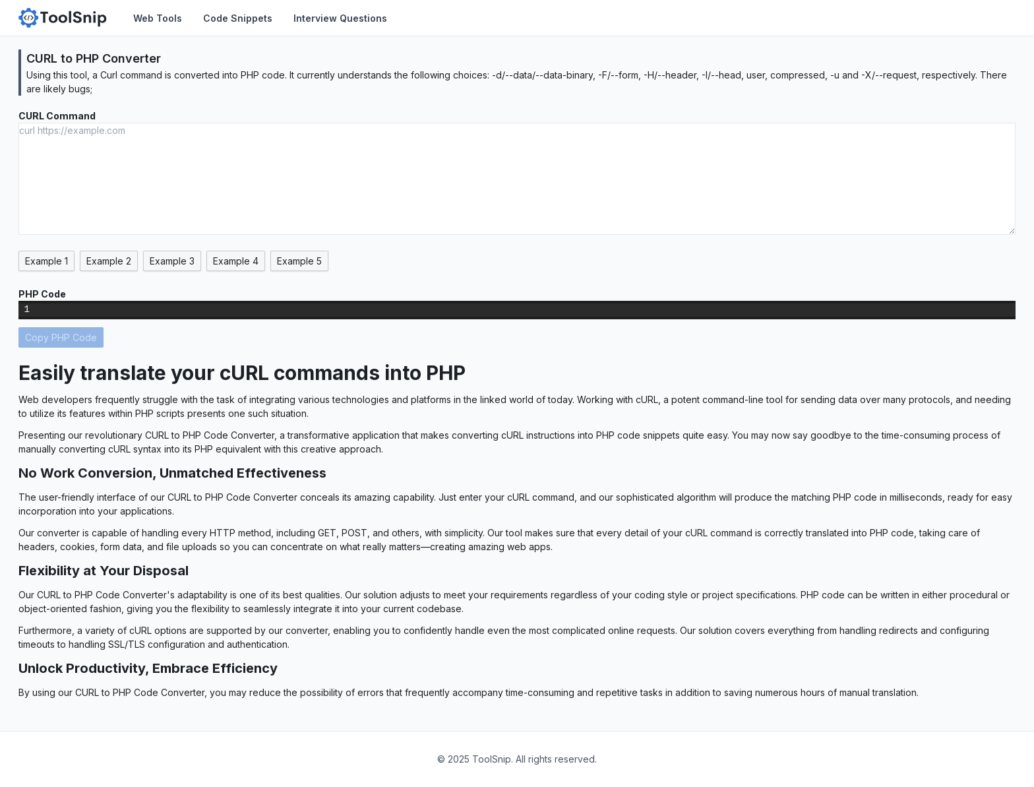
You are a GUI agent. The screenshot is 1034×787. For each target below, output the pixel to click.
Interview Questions (340, 18)
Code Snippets (237, 18)
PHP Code (42, 293)
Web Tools (157, 18)
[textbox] (527, 310)
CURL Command (57, 115)
